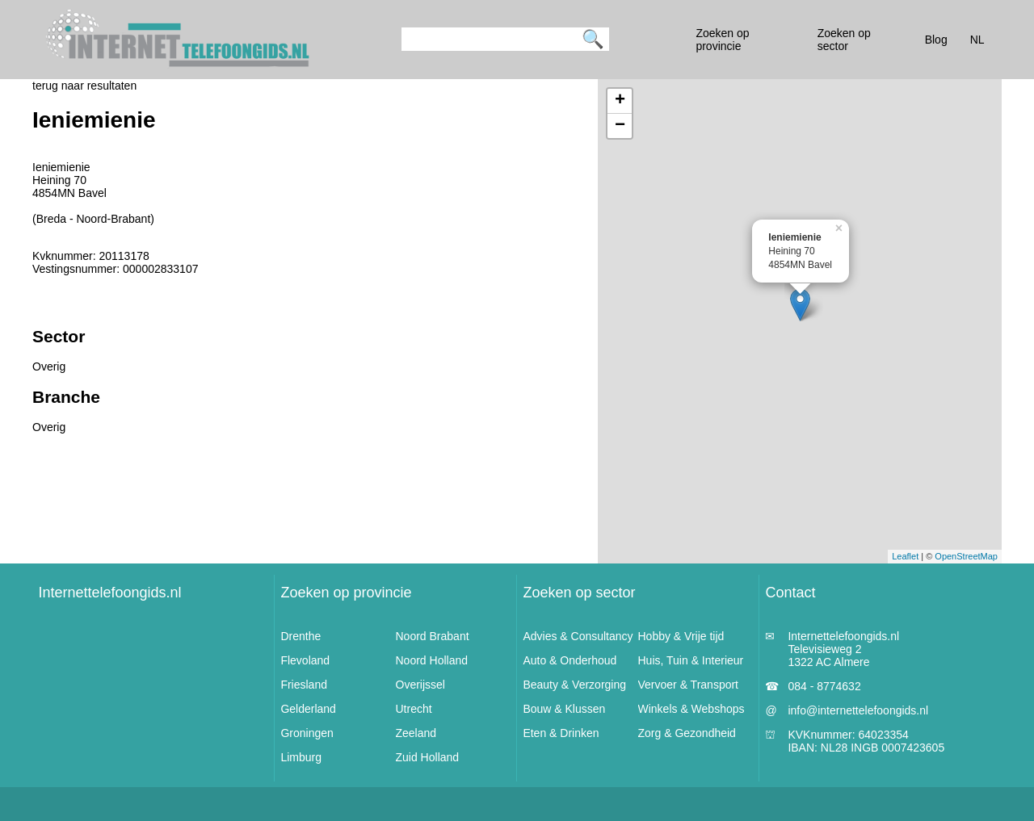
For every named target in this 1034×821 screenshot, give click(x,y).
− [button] (620, 126)
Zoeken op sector (579, 592)
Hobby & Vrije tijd (681, 636)
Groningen (306, 733)
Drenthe (300, 636)
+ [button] (620, 101)
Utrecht (414, 708)
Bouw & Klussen (564, 708)
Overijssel (420, 684)
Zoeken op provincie (345, 592)
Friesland (303, 684)
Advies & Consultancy (578, 636)
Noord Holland (432, 660)
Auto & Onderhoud (569, 660)
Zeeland (416, 733)
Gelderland (308, 708)
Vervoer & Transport (688, 684)
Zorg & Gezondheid (687, 733)
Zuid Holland (428, 757)
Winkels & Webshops (691, 708)
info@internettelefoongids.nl (858, 710)
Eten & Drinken (561, 733)
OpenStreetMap (966, 556)
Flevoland (305, 660)
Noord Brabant (432, 636)
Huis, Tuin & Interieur (691, 660)
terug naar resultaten (84, 85)
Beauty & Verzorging (574, 684)
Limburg (301, 757)
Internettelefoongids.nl (109, 592)
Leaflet (905, 556)
